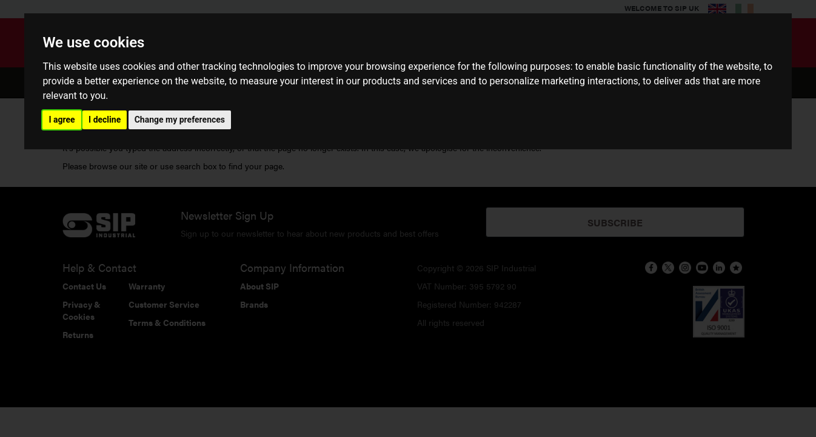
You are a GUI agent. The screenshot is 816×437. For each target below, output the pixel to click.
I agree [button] (61, 119)
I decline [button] (105, 119)
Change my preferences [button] (180, 119)
